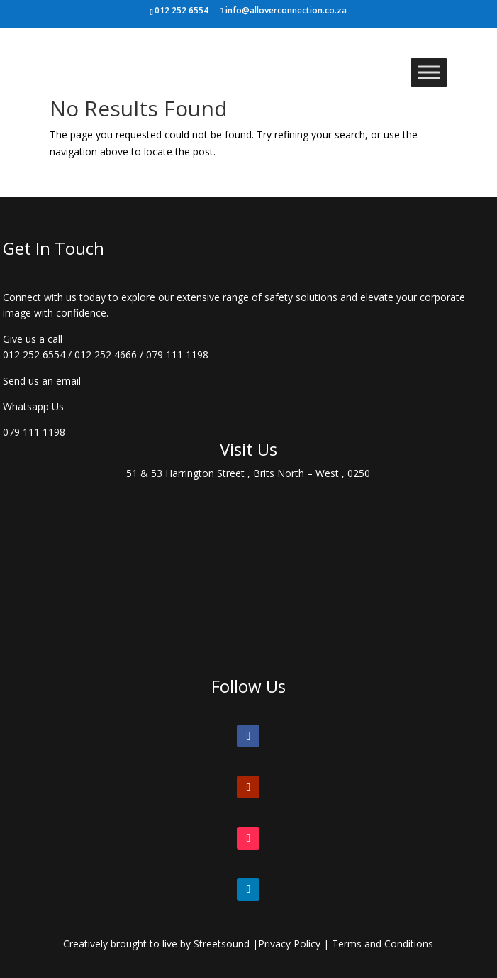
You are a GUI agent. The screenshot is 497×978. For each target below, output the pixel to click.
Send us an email (42, 381)
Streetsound (222, 943)
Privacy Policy (289, 943)
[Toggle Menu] (429, 72)
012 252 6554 (34, 354)
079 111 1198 (177, 354)
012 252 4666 (105, 354)
